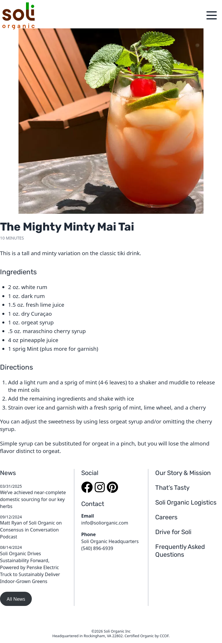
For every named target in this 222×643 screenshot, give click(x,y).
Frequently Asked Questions (180, 550)
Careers (166, 517)
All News (16, 599)
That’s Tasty (172, 487)
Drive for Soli (173, 532)
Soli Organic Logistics (186, 502)
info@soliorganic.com (104, 523)
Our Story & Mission (183, 472)
